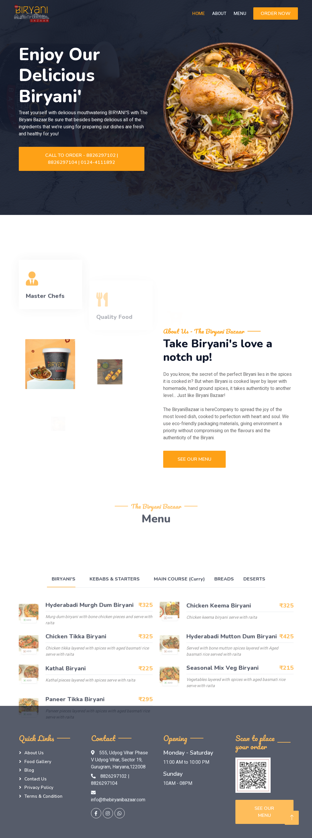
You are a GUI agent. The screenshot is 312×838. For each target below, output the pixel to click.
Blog (29, 770)
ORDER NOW (276, 13)
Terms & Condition (43, 796)
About (219, 13)
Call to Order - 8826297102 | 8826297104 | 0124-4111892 (81, 159)
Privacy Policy (38, 787)
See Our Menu (194, 459)
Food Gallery (37, 762)
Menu (240, 13)
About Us (34, 753)
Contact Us (35, 779)
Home (198, 13)
